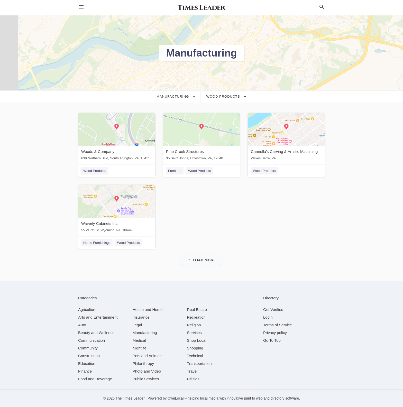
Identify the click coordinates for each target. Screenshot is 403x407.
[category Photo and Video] (147, 371)
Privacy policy (275, 332)
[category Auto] (82, 325)
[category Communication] (91, 340)
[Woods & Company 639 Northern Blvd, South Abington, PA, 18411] (116, 137)
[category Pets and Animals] (147, 356)
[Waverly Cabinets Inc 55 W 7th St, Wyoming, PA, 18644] (116, 209)
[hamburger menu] (81, 7)
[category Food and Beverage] (95, 379)
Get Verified (273, 309)
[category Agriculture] (87, 309)
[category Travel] (192, 371)
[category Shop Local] (196, 340)
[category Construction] (89, 356)
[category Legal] (137, 325)
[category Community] (88, 348)
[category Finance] (85, 371)
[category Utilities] (193, 379)
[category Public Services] (146, 379)
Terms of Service (277, 325)
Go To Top (272, 340)
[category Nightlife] (139, 348)
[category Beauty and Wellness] (96, 332)
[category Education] (86, 363)
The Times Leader (131, 398)
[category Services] (194, 332)
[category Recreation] (196, 317)
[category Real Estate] (197, 309)
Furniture (174, 171)
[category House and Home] (148, 309)
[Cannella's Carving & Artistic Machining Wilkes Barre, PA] (286, 137)
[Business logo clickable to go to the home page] (201, 7)
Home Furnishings (97, 243)
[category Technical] (195, 356)
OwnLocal (176, 398)
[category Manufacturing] (145, 332)
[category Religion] (194, 325)
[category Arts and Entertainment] (97, 317)
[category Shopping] (195, 348)
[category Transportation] (199, 363)
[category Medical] (139, 340)
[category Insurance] (141, 317)
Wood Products (94, 171)
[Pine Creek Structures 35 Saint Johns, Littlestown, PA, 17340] (201, 137)
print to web (253, 398)
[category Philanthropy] (143, 363)
